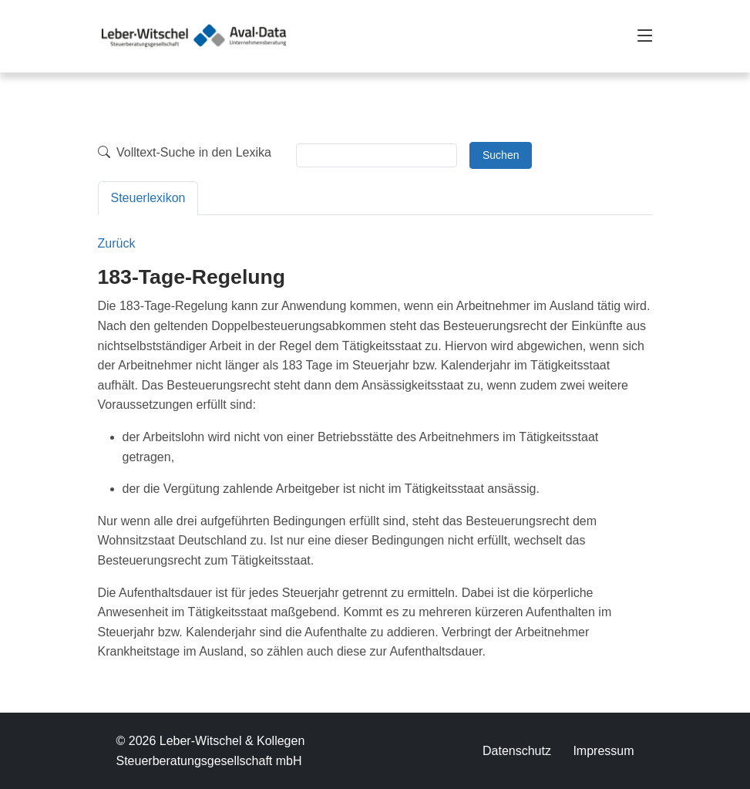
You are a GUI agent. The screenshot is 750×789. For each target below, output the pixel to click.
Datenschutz (517, 750)
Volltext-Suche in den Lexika (184, 152)
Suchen (501, 155)
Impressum (603, 750)
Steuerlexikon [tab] (148, 197)
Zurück (117, 243)
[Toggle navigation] (645, 36)
